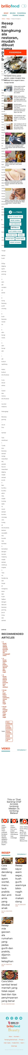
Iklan (10, 1036)
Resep (6, 13)
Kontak (16, 1036)
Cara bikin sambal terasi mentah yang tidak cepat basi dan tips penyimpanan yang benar (9, 991)
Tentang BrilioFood (10, 1040)
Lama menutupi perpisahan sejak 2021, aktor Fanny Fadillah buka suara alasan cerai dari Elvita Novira (15, 146)
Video (4, 15)
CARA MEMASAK (15, 224)
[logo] (10, 6)
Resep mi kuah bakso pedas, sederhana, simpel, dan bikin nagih (6, 696)
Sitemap (14, 1046)
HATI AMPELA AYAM (15, 231)
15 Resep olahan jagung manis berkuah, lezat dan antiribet (5, 681)
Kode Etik (15, 1043)
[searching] (24, 6)
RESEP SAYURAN (15, 242)
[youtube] (20, 1018)
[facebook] (7, 1018)
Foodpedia (21, 13)
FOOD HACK (10, 238)
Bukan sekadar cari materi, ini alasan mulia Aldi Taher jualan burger (13, 164)
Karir (22, 1043)
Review (13, 13)
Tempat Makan (18, 15)
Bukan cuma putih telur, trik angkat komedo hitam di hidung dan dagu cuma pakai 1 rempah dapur (15, 202)
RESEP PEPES (20, 238)
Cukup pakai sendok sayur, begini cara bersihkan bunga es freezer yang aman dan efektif (19, 89)
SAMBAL (21, 235)
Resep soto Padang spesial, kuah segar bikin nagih (5, 712)
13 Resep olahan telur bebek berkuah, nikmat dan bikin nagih (5, 665)
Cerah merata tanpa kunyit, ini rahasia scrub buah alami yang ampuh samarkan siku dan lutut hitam (14, 183)
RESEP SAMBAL (15, 220)
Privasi (21, 1040)
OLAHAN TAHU (11, 235)
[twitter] (16, 1018)
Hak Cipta (7, 1043)
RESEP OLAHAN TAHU (15, 216)
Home (3, 18)
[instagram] (11, 1018)
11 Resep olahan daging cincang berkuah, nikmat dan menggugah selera (6, 648)
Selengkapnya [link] (21, 750)
